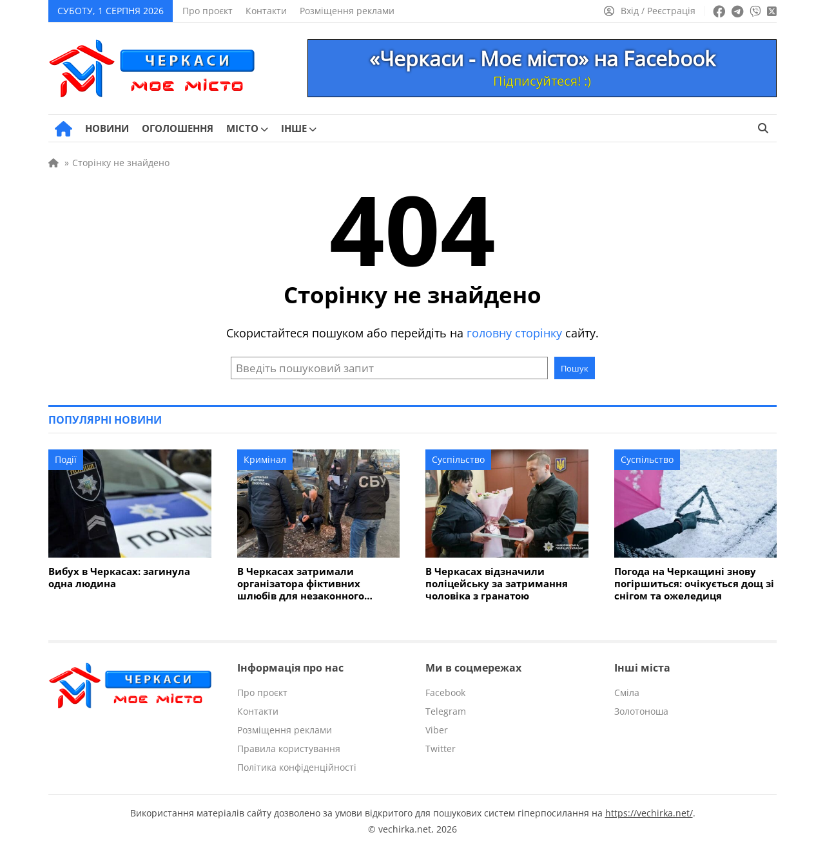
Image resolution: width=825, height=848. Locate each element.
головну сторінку (514, 333)
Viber (436, 730)
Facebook (445, 692)
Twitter (440, 748)
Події (66, 459)
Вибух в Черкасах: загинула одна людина (119, 577)
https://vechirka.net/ (649, 813)
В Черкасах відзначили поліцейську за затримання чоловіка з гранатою (496, 583)
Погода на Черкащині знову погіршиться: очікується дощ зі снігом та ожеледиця (694, 583)
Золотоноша (641, 711)
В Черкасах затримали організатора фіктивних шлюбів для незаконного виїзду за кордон (300, 583)
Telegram (445, 711)
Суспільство (458, 459)
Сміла (626, 692)
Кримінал (265, 459)
